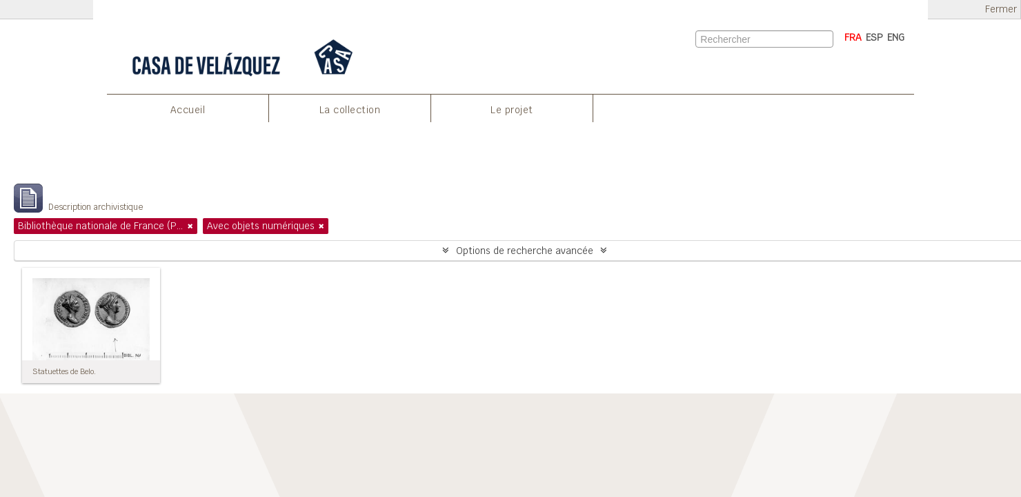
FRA (853, 37)
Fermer (1001, 9)
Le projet (511, 110)
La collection (350, 110)
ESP (874, 37)
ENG (895, 37)
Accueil (188, 110)
